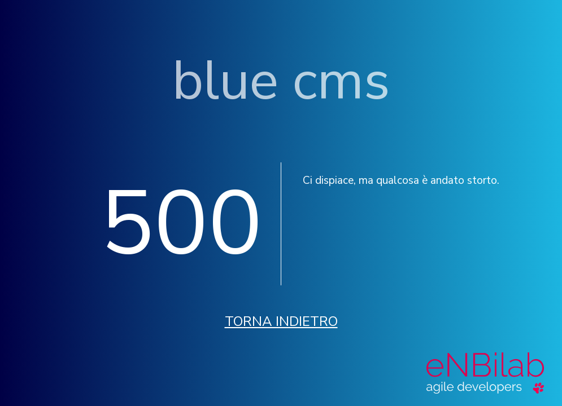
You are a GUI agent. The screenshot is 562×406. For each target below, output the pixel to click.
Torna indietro (281, 321)
